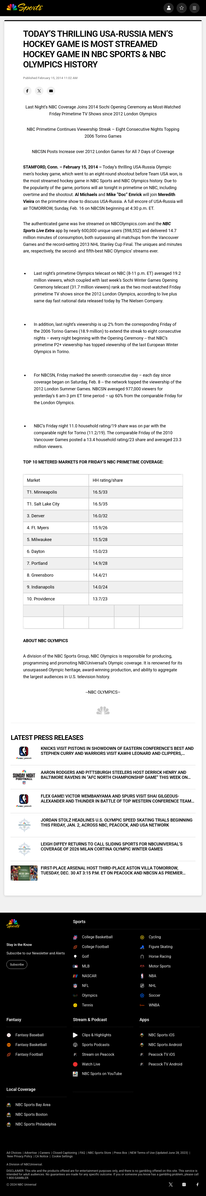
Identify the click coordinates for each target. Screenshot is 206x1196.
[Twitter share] (39, 91)
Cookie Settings (62, 1156)
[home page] (24, 8)
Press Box (120, 1152)
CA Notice (41, 1156)
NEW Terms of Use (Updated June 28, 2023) (159, 1152)
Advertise (30, 1152)
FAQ (82, 1152)
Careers (45, 1152)
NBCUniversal (33, 1164)
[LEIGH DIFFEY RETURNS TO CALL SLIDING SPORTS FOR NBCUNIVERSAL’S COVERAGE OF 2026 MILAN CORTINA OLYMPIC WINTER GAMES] (24, 849)
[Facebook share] (27, 91)
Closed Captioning (65, 1152)
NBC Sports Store (99, 1152)
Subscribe (17, 964)
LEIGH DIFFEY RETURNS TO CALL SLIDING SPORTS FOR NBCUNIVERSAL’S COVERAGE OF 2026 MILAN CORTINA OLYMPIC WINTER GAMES (112, 846)
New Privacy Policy (19, 1156)
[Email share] (51, 91)
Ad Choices (13, 1152)
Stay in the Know (19, 945)
